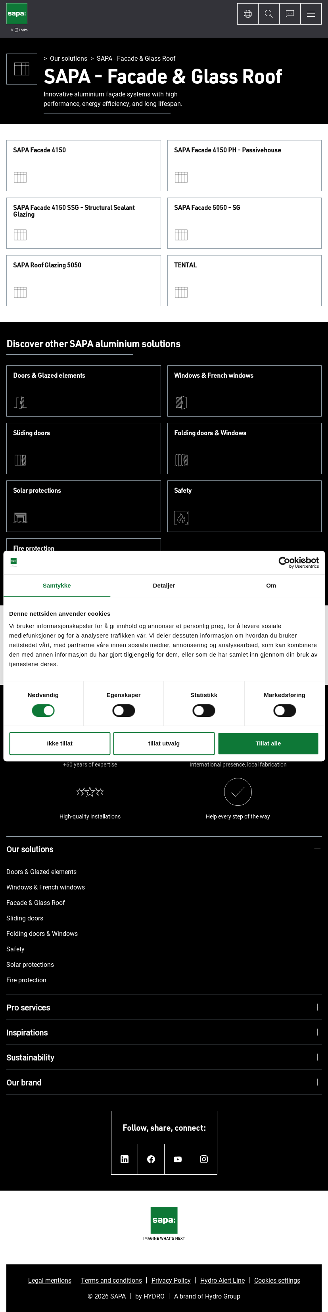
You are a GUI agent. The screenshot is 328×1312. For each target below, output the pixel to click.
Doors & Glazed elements (49, 375)
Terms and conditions (111, 1280)
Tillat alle (268, 743)
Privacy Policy (171, 1280)
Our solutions (68, 58)
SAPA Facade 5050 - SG (207, 207)
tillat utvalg (164, 743)
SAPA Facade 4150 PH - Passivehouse (227, 150)
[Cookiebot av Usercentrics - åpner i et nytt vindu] (284, 563)
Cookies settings (277, 1280)
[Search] (268, 14)
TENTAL (185, 265)
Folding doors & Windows (210, 433)
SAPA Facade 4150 (39, 150)
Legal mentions (49, 1280)
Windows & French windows (213, 375)
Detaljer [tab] (164, 585)
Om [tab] (271, 585)
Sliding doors (31, 433)
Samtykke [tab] (57, 585)
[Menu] (311, 14)
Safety (183, 490)
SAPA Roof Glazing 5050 (47, 265)
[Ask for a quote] (289, 14)
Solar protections (37, 490)
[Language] (247, 14)
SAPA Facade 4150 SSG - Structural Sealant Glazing (73, 211)
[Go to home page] (16, 19)
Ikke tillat (60, 743)
